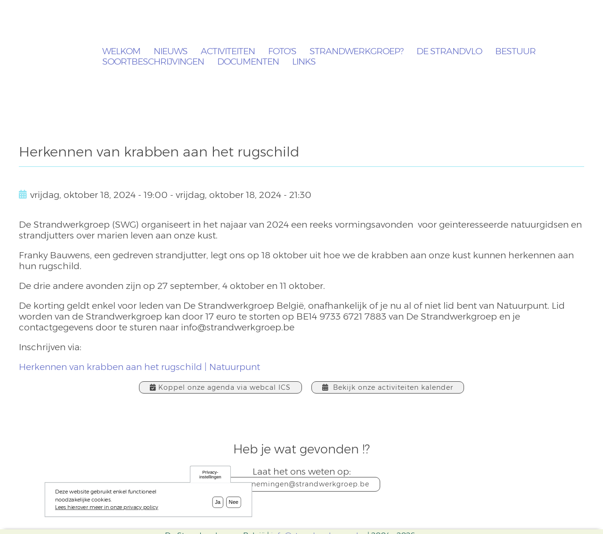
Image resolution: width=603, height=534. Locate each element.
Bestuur (515, 52)
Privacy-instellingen (210, 476)
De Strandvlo (449, 52)
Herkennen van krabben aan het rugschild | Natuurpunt (139, 366)
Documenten (248, 62)
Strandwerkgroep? (356, 52)
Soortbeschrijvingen (153, 62)
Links (304, 62)
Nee (234, 504)
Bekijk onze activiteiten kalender (387, 387)
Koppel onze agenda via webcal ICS (220, 387)
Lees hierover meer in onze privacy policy (106, 509)
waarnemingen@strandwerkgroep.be (301, 484)
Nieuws (170, 52)
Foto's (282, 52)
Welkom (121, 52)
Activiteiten (228, 52)
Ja (217, 504)
